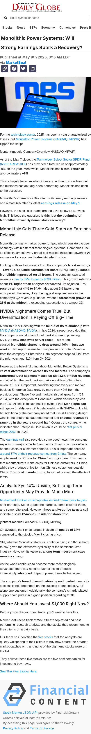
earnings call (15, 439)
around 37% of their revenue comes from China (33, 453)
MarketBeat (16, 62)
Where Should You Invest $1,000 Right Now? (44, 603)
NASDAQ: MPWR (66, 139)
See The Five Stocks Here (18, 671)
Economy (48, 27)
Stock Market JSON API (20, 712)
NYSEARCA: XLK (13, 164)
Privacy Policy (13, 728)
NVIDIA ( (6, 330)
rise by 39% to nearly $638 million (37, 279)
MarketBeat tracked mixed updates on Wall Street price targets (43, 500)
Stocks (7, 27)
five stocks (45, 637)
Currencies (67, 27)
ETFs (33, 27)
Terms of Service (42, 728)
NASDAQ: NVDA (24, 330)
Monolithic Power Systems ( (35, 139)
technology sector (23, 134)
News (21, 27)
